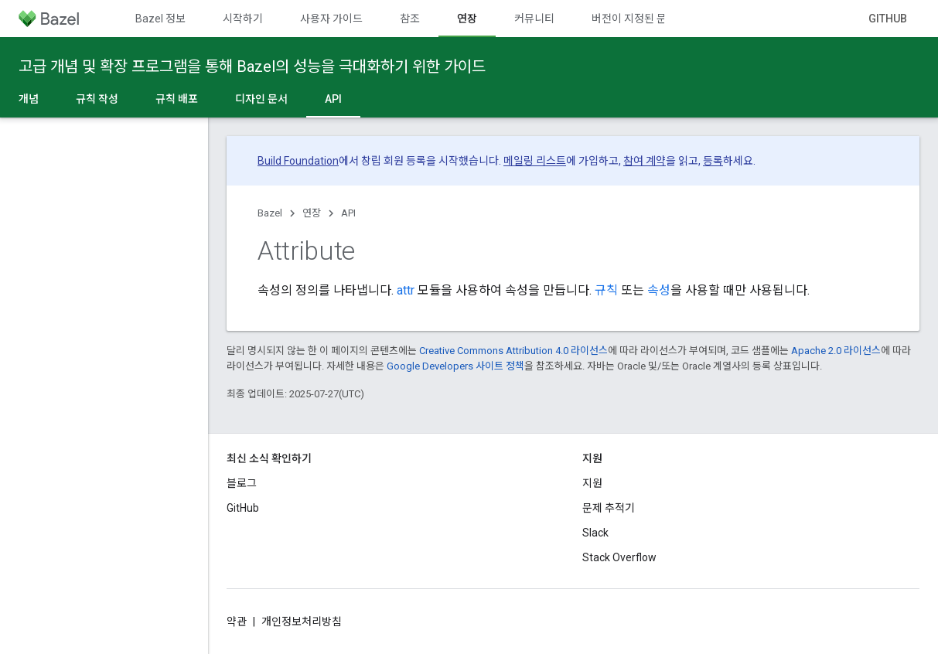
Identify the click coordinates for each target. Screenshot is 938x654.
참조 (410, 18)
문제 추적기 (608, 508)
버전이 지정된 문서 (634, 18)
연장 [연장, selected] (467, 18)
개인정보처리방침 (301, 621)
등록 (713, 161)
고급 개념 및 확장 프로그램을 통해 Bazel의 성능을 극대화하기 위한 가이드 (252, 66)
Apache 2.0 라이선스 (836, 350)
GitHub (887, 18)
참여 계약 (644, 161)
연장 (311, 213)
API (348, 213)
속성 (658, 290)
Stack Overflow (619, 557)
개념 (29, 99)
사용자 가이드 (331, 18)
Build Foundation (298, 161)
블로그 (242, 483)
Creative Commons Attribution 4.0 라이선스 (513, 350)
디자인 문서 (261, 99)
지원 (592, 483)
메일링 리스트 (534, 161)
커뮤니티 (534, 18)
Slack (595, 532)
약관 (237, 621)
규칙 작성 (97, 99)
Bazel (270, 213)
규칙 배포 (176, 99)
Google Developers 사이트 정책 (455, 366)
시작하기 (243, 18)
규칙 (606, 290)
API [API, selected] (333, 99)
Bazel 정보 (160, 18)
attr (405, 290)
